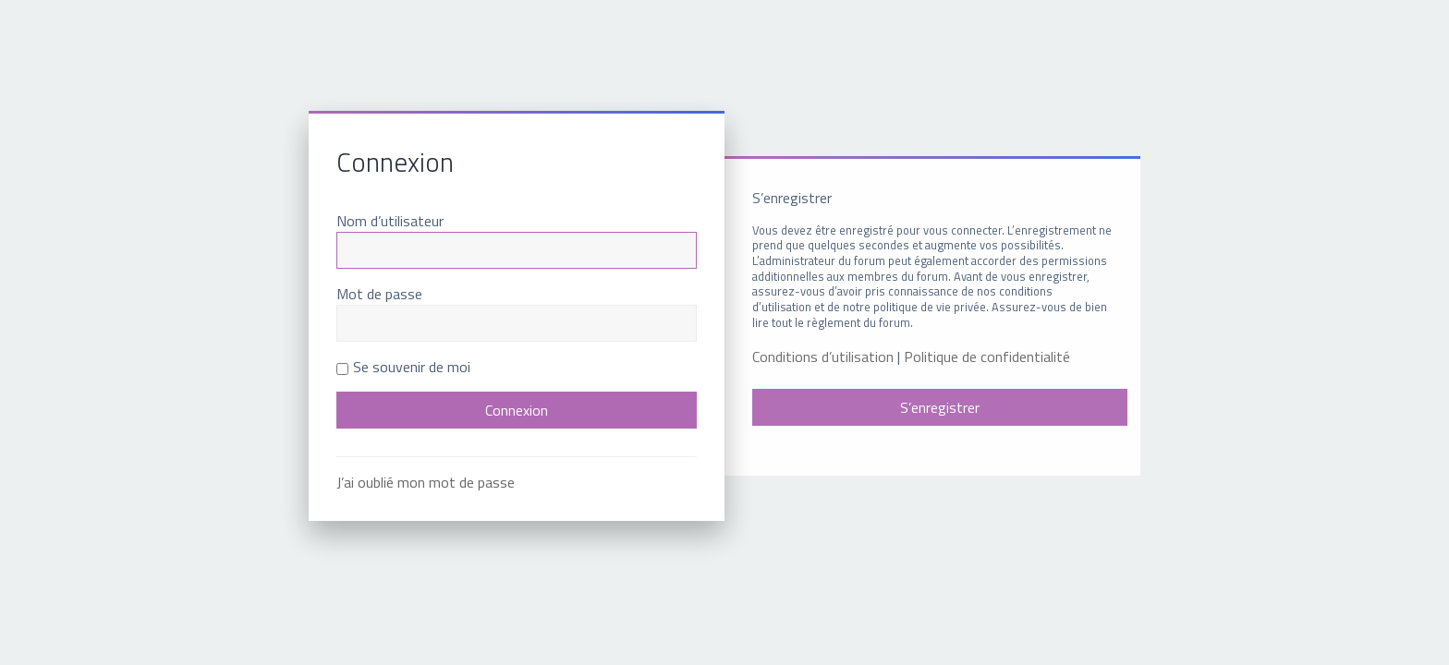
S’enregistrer (940, 407)
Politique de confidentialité (987, 357)
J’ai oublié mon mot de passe (425, 482)
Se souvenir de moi (403, 367)
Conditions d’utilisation (823, 357)
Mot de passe (379, 294)
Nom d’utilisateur (390, 221)
